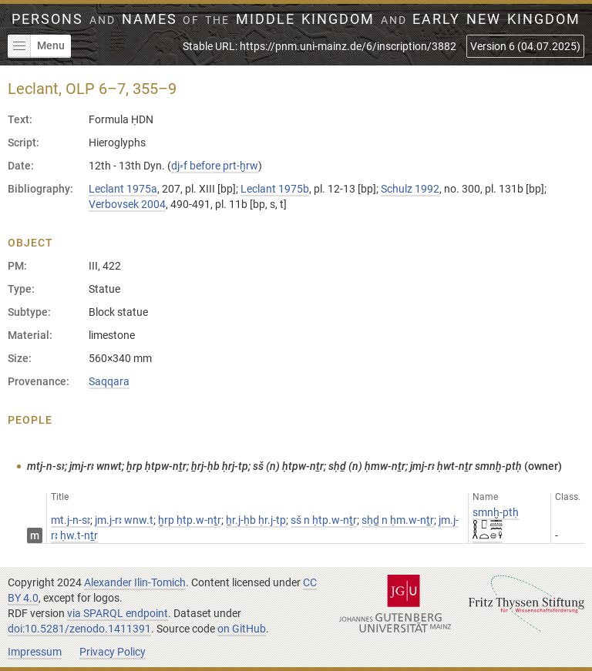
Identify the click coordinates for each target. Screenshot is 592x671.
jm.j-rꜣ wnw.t (124, 520)
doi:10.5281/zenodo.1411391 (79, 628)
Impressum (35, 652)
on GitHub (241, 628)
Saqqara (109, 381)
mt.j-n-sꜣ (70, 520)
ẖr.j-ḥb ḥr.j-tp (256, 520)
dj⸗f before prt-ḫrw (214, 165)
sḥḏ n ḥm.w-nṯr (398, 520)
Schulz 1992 (410, 189)
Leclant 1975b (274, 189)
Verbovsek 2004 (127, 204)
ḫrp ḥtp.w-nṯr (189, 520)
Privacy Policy (112, 652)
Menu (36, 46)
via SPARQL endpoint (117, 613)
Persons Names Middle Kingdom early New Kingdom (296, 19)
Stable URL (319, 46)
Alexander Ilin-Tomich (135, 582)
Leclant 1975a (123, 189)
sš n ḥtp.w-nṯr (324, 520)
